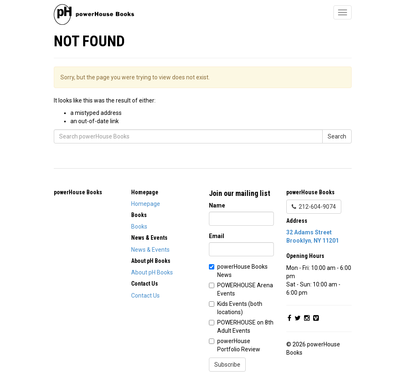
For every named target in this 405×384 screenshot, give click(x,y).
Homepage (145, 203)
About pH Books (152, 272)
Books (139, 226)
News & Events (150, 249)
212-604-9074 (314, 206)
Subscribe (227, 364)
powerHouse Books (78, 192)
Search (337, 136)
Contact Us (145, 295)
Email (216, 236)
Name (217, 205)
